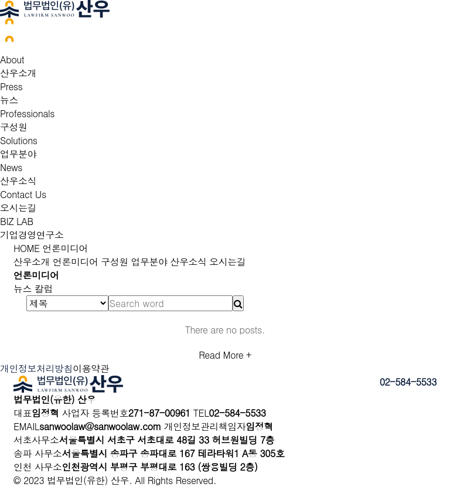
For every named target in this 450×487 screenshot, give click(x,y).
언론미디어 (64, 248)
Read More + (225, 355)
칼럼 (44, 288)
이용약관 (91, 368)
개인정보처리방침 (36, 368)
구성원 (14, 127)
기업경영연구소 (32, 234)
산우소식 (18, 181)
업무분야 (18, 154)
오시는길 (18, 207)
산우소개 (18, 73)
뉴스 (9, 100)
